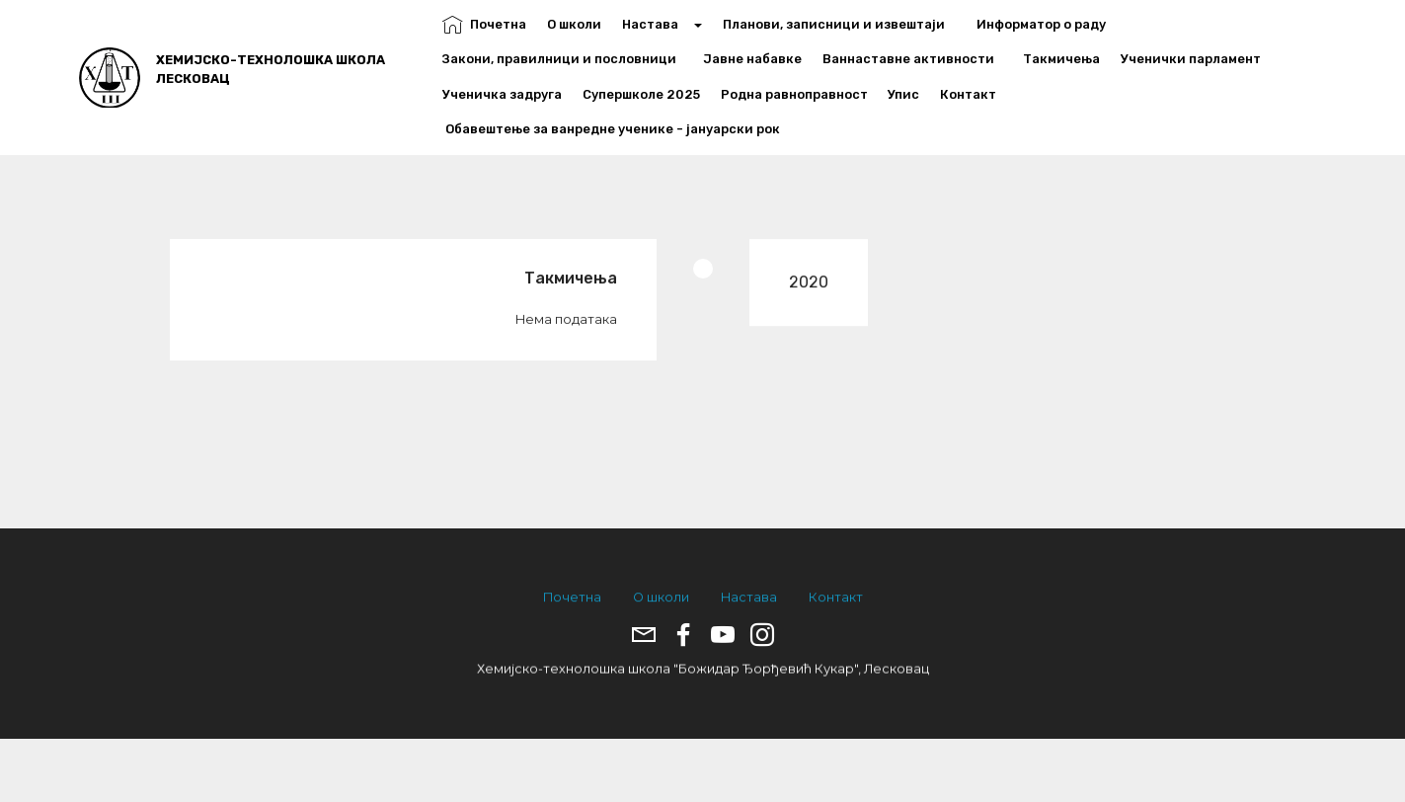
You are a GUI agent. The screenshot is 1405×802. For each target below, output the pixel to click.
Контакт (968, 94)
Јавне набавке (752, 58)
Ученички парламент (1191, 58)
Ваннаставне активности (912, 58)
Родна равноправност (794, 94)
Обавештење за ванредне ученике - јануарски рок (611, 128)
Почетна (484, 24)
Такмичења (1061, 58)
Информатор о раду (1047, 24)
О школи (574, 24)
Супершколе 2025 (641, 94)
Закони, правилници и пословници (562, 58)
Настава (656, 24)
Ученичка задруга (502, 94)
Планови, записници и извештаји (840, 24)
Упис (903, 94)
